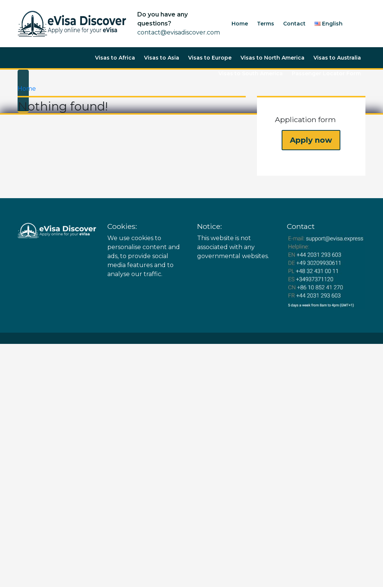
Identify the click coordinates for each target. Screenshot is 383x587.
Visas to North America (272, 57)
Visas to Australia (337, 57)
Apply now (311, 140)
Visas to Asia (161, 57)
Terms (265, 23)
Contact (294, 23)
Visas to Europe (210, 57)
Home (240, 23)
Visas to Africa (115, 57)
